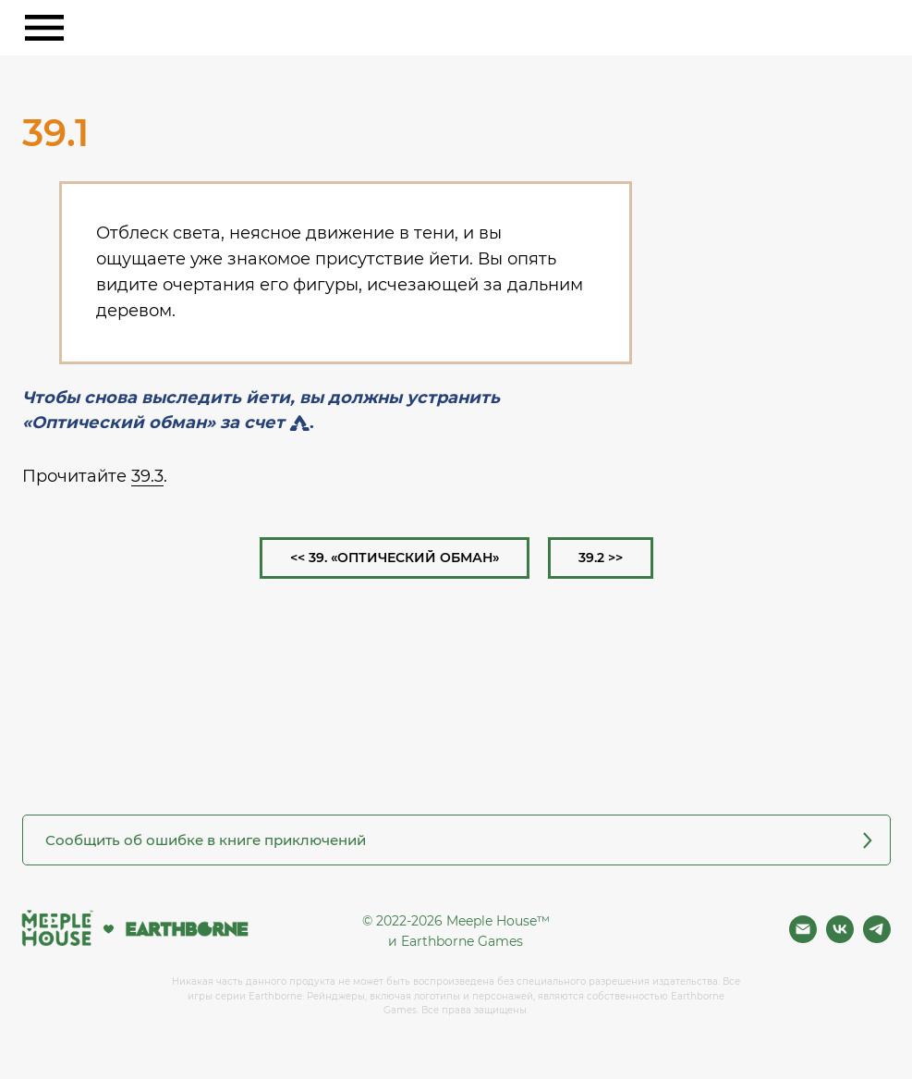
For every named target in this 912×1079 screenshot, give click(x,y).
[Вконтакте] (840, 938)
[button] (456, 840)
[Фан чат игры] (877, 938)
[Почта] (803, 938)
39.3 (147, 476)
